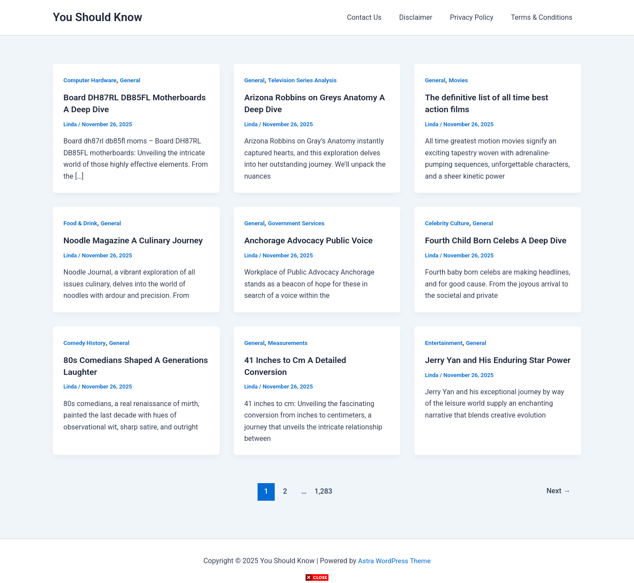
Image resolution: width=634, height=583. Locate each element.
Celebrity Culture (448, 222)
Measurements (289, 352)
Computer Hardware (91, 80)
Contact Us (376, 17)
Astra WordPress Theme (394, 561)
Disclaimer (424, 17)
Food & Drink (81, 222)
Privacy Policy (477, 17)
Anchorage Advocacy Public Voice (311, 239)
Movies (459, 80)
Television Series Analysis (305, 80)
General (133, 80)
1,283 (322, 500)
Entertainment (444, 352)
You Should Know (97, 17)
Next (557, 500)
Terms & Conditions (544, 17)
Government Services (298, 222)
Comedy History (85, 352)
